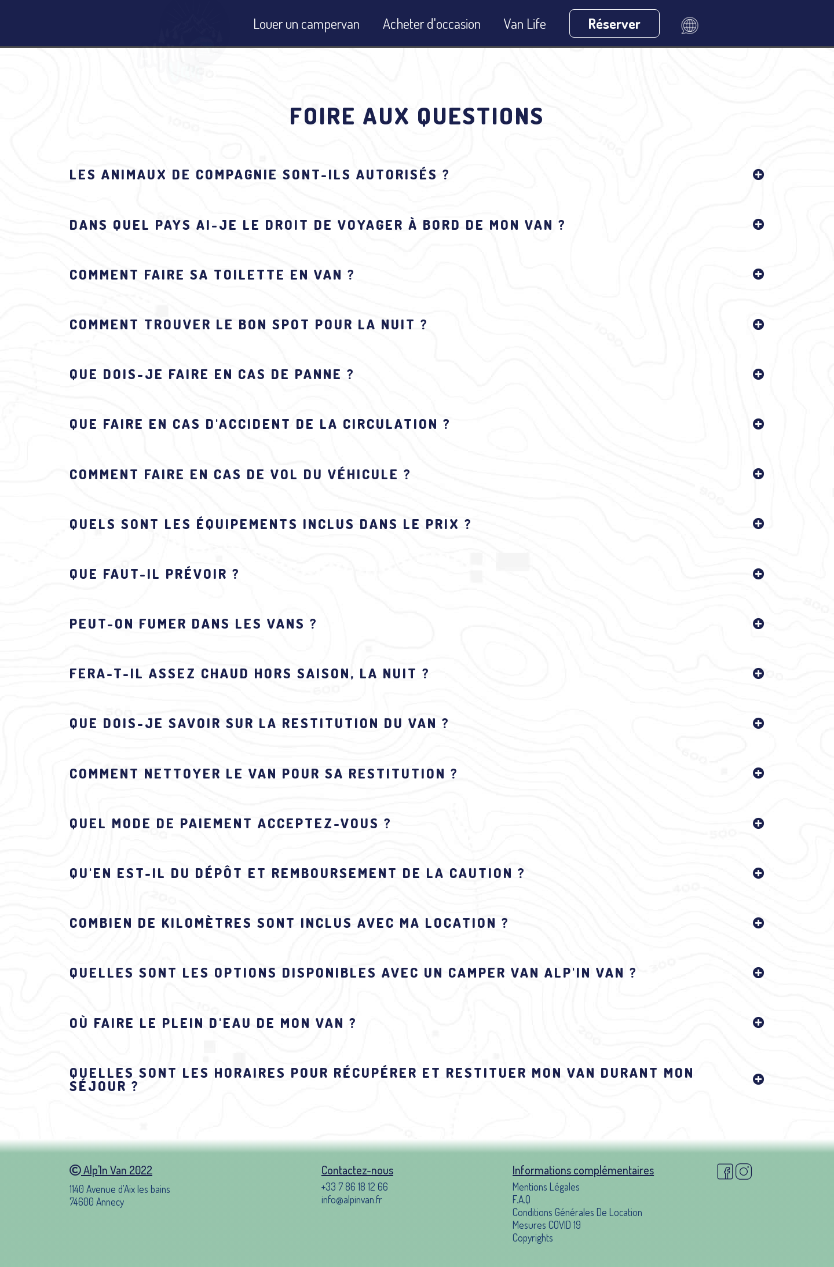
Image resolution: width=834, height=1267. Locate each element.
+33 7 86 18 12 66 (354, 1186)
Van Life (525, 23)
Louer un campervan (306, 23)
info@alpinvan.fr (351, 1199)
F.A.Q (522, 1199)
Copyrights (533, 1237)
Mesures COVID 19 (547, 1224)
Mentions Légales (546, 1186)
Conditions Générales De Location (577, 1212)
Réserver (614, 23)
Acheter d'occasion (432, 23)
